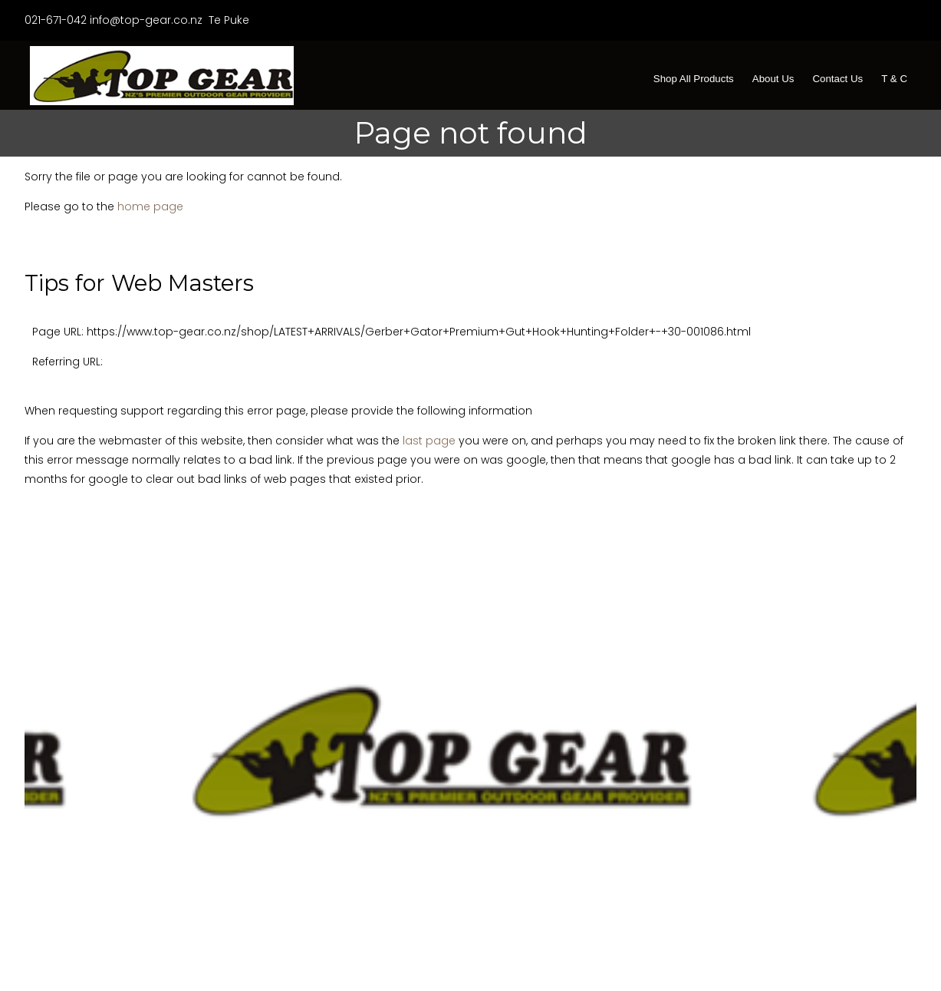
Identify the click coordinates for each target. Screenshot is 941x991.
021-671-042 (56, 20)
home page (150, 206)
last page (429, 440)
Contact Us (837, 78)
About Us (773, 78)
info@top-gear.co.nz (146, 20)
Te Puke (227, 20)
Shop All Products (693, 78)
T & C (894, 78)
